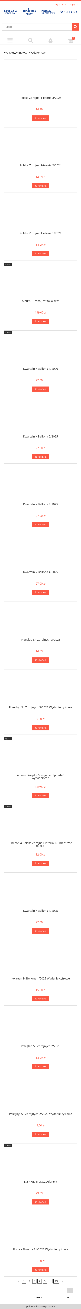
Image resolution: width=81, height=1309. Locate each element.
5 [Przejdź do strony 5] (44, 1281)
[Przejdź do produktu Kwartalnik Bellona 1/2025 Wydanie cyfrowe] (40, 960)
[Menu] (10, 40)
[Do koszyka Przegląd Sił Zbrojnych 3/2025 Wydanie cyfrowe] (40, 727)
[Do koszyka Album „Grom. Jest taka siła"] (40, 321)
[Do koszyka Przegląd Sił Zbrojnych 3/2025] (40, 660)
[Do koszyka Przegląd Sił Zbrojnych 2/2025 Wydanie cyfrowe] (40, 1134)
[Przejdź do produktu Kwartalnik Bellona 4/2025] (40, 553)
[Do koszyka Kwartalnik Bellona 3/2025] (40, 524)
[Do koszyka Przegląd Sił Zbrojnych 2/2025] (40, 1066)
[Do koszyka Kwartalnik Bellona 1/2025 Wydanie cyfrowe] (40, 998)
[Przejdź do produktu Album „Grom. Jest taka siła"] (40, 282)
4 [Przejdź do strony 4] (39, 1281)
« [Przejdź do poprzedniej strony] (19, 1281)
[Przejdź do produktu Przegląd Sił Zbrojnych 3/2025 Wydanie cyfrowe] (40, 688)
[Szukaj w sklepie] (37, 26)
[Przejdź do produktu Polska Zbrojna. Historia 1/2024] (40, 214)
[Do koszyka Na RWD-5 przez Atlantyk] (40, 1202)
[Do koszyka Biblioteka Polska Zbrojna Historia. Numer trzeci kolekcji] (40, 863)
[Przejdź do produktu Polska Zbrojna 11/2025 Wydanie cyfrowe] (40, 1230)
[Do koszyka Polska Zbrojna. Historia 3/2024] (40, 118)
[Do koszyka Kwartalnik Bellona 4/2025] (40, 592)
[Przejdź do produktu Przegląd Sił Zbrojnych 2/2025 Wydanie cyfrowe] (40, 1095)
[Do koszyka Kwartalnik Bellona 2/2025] (40, 457)
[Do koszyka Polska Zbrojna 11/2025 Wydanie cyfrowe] (40, 1269)
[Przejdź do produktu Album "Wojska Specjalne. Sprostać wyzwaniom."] (40, 756)
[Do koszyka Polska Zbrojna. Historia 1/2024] (40, 253)
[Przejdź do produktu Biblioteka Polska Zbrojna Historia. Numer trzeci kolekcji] (40, 824)
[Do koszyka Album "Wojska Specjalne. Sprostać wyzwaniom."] (40, 795)
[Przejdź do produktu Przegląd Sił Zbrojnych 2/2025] (40, 1027)
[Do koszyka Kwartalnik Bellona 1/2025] (40, 931)
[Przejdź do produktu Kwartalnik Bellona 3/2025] (40, 485)
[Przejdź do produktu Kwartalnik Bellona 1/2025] (40, 892)
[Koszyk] (71, 40)
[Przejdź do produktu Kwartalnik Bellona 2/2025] (40, 418)
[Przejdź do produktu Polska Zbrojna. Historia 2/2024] (40, 147)
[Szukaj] (75, 27)
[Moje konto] (50, 40)
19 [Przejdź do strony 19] (56, 1281)
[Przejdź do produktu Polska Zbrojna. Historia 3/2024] (40, 79)
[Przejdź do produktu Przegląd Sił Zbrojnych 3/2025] (40, 621)
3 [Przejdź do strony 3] (34, 1281)
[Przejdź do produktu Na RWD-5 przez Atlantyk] (40, 1163)
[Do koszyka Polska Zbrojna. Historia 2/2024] (40, 185)
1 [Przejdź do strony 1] (24, 1281)
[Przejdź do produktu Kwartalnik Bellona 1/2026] (40, 350)
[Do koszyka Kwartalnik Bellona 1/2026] (40, 389)
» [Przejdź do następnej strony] (62, 1281)
